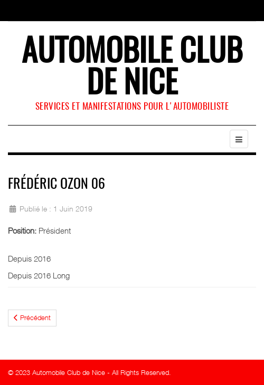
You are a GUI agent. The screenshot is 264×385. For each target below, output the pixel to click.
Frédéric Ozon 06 (56, 184)
